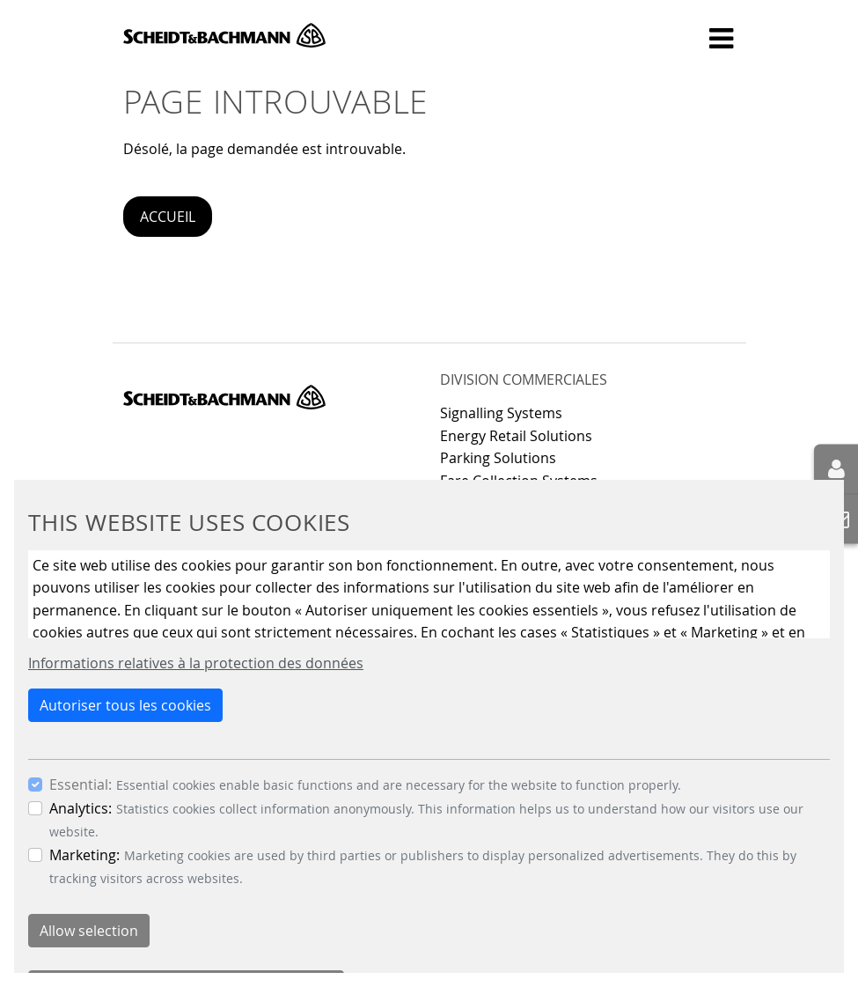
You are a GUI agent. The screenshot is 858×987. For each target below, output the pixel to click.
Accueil (167, 216)
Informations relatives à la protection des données (195, 663)
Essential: (80, 784)
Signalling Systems (501, 413)
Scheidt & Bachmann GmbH (224, 35)
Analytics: (80, 808)
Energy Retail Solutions (516, 436)
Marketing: (84, 855)
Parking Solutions (498, 458)
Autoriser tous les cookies (125, 705)
